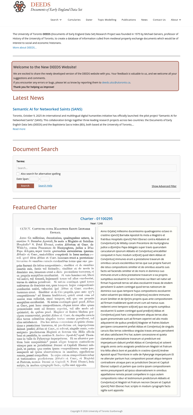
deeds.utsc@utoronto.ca (116, 82)
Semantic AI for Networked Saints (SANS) (47, 109)
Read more (19, 129)
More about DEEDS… (25, 47)
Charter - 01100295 (96, 218)
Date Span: (22, 179)
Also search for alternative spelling (41, 173)
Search (25, 185)
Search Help (45, 185)
